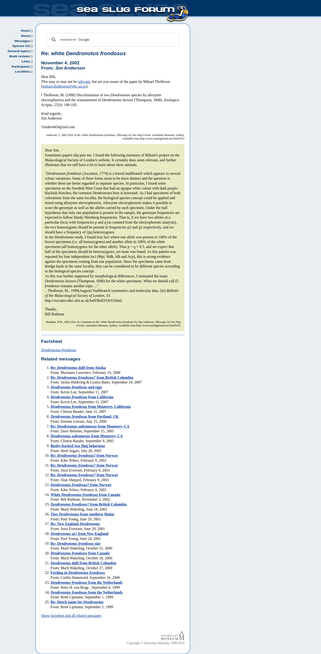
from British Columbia (83, 563)
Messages (22, 41)
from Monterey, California (91, 407)
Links (25, 61)
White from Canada (85, 495)
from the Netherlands (86, 582)
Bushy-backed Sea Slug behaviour (78, 446)
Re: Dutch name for (77, 602)
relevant (84, 82)
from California (82, 397)
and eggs (76, 387)
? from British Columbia (89, 504)
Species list (21, 46)
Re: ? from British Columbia (92, 377)
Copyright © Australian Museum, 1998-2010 (155, 643)
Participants (21, 66)
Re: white (83, 53)
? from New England (79, 534)
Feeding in (78, 573)
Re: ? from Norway (84, 455)
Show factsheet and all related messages (71, 616)
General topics (19, 51)
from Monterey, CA (87, 436)
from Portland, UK (85, 416)
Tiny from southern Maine (82, 514)
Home (25, 30)
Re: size (76, 544)
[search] (112, 40)
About (25, 36)
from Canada (80, 553)
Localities (22, 71)
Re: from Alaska (78, 368)
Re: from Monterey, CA (90, 426)
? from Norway (81, 485)
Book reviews (19, 56)
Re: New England (75, 524)
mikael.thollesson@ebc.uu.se (64, 86)
